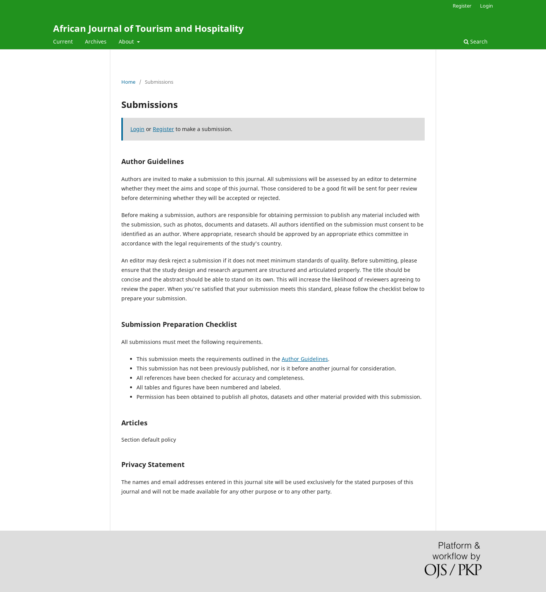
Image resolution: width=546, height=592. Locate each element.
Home (128, 81)
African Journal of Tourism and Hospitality (148, 28)
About (127, 41)
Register (462, 5)
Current (63, 41)
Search (476, 41)
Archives (96, 41)
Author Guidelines (305, 358)
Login (486, 5)
